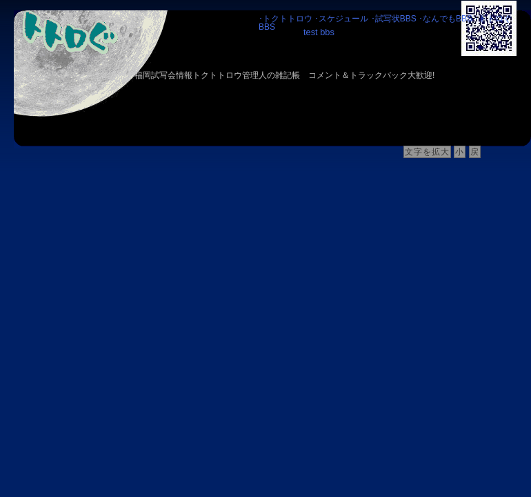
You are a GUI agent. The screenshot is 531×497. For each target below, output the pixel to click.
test (310, 32)
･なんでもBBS (445, 18)
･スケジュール (341, 18)
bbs (327, 32)
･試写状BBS (394, 18)
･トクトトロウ (285, 18)
